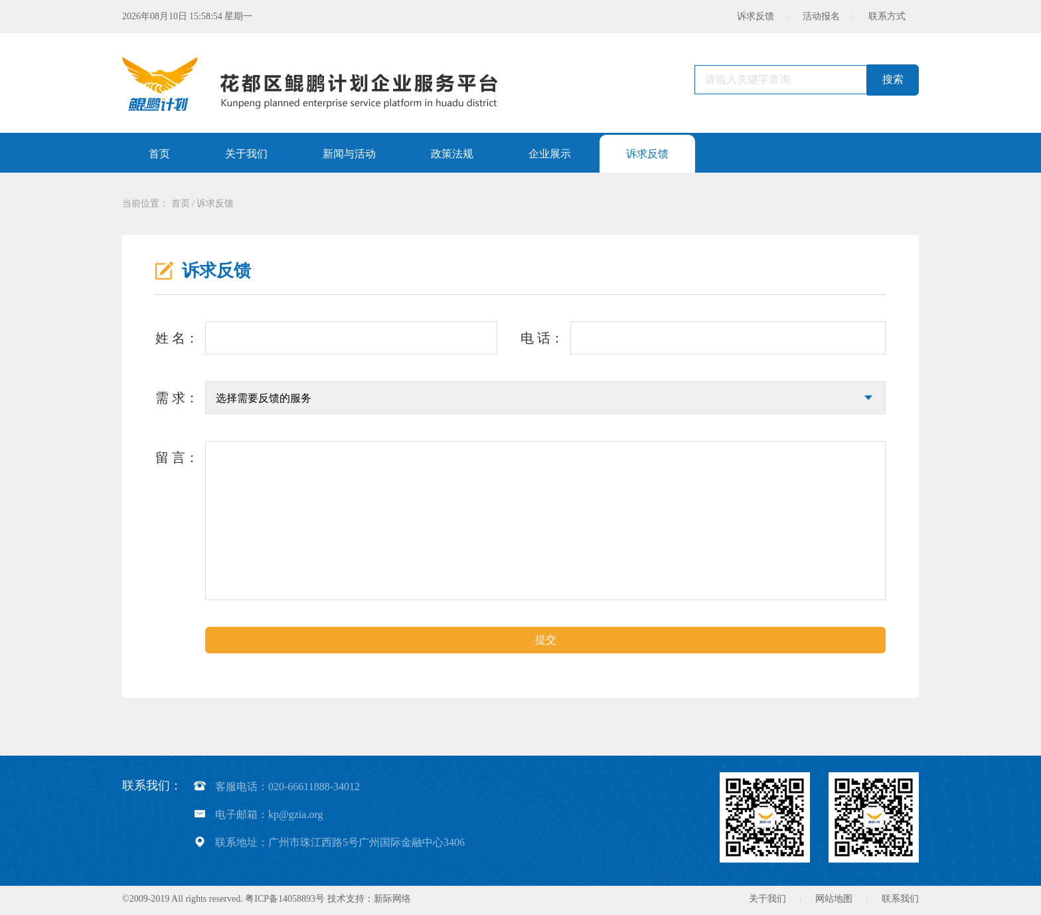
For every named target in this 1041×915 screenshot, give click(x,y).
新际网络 (392, 899)
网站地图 (833, 899)
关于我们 (767, 899)
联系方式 (887, 16)
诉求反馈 (755, 16)
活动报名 (821, 16)
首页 (180, 203)
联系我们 (900, 899)
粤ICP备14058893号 (285, 899)
